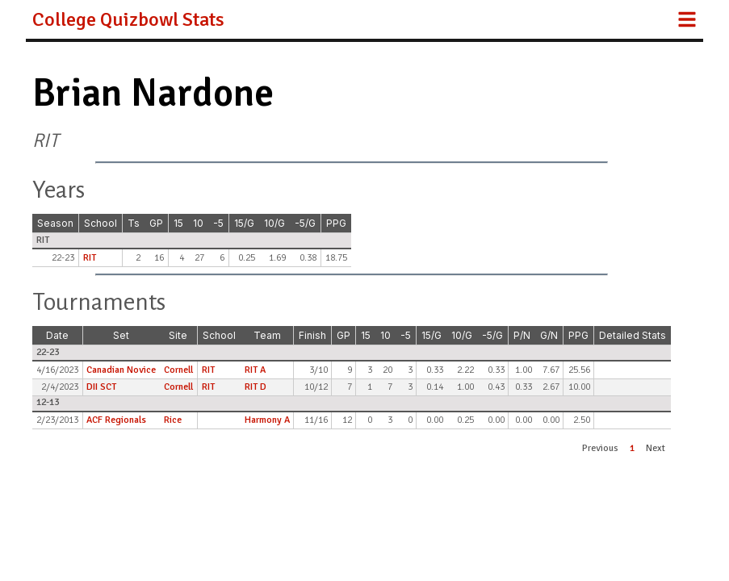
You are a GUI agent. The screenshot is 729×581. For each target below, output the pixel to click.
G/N (549, 335)
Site (178, 335)
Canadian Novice (121, 370)
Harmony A (267, 420)
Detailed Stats (632, 335)
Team (267, 335)
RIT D (255, 387)
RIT (89, 258)
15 (178, 223)
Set (121, 335)
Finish (312, 335)
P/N (521, 335)
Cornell (178, 370)
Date (57, 335)
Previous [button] (600, 448)
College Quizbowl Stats (128, 19)
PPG (336, 223)
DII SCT (101, 387)
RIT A (255, 370)
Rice (173, 420)
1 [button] (632, 448)
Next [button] (655, 448)
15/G (244, 223)
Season (55, 223)
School (100, 223)
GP (156, 223)
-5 (218, 223)
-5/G (305, 223)
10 (198, 223)
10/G (274, 223)
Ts (134, 223)
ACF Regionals (116, 420)
